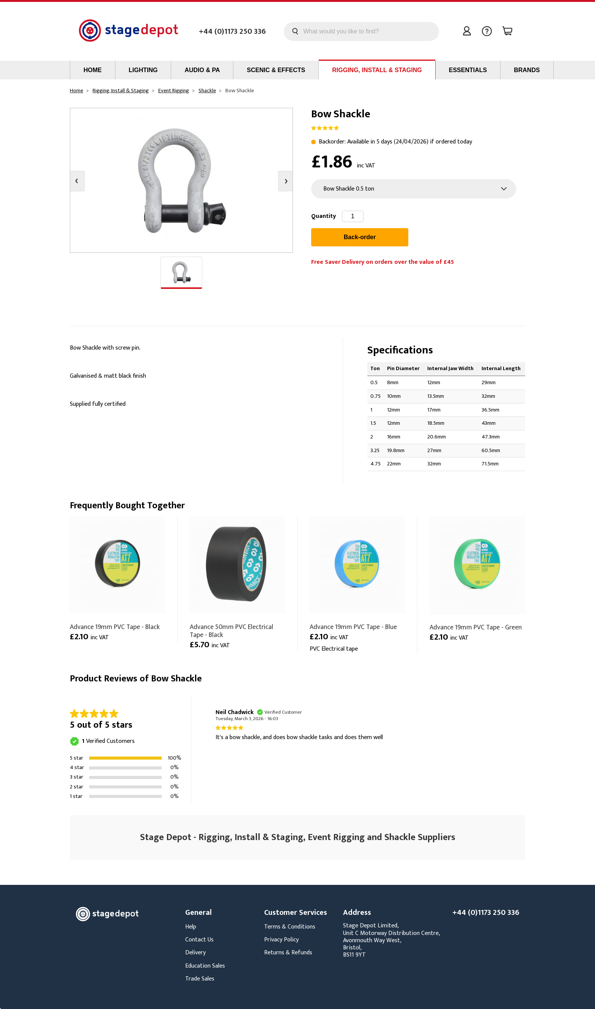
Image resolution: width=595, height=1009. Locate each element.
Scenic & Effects (276, 70)
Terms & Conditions (289, 926)
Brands (527, 70)
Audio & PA (202, 70)
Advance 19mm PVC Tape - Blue (353, 626)
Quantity (323, 216)
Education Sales (205, 966)
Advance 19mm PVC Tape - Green (476, 627)
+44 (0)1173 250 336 (232, 31)
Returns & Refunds (288, 952)
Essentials (468, 70)
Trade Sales (199, 978)
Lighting (143, 70)
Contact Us (199, 939)
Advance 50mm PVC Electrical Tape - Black (231, 630)
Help (190, 926)
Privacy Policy (281, 939)
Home (92, 70)
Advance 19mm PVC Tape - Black (115, 626)
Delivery (195, 952)
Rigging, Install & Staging (377, 70)
